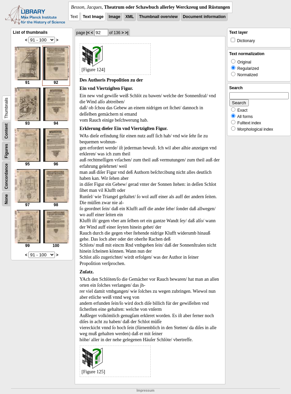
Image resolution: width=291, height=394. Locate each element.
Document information (204, 16)
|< (88, 32)
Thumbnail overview (158, 16)
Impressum (145, 390)
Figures (6, 151)
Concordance (6, 176)
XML (130, 16)
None (6, 199)
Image (115, 16)
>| (126, 32)
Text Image (93, 16)
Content (6, 131)
